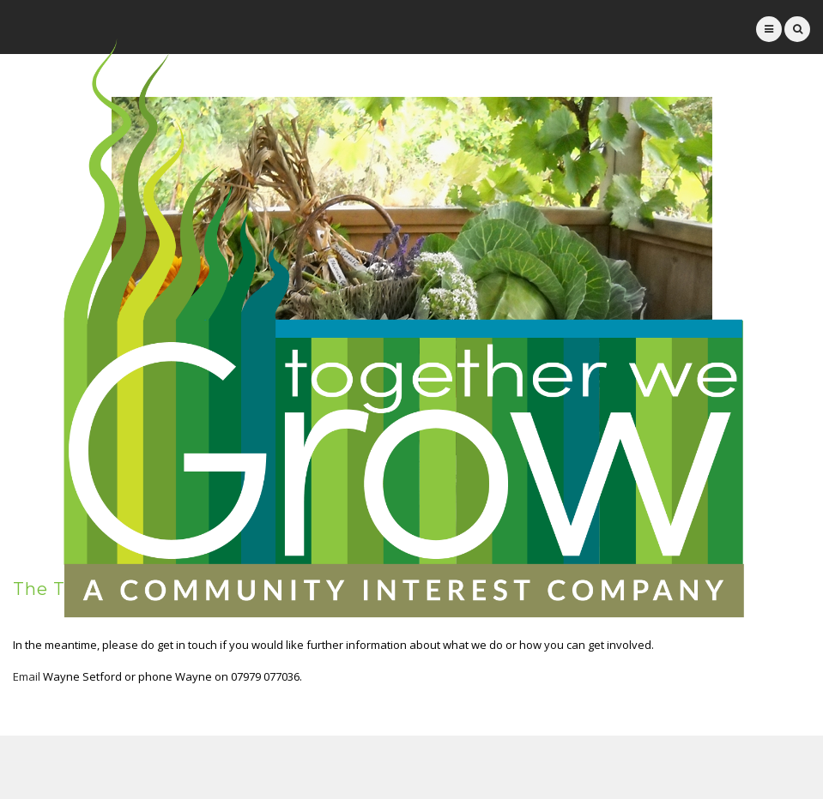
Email (26, 676)
